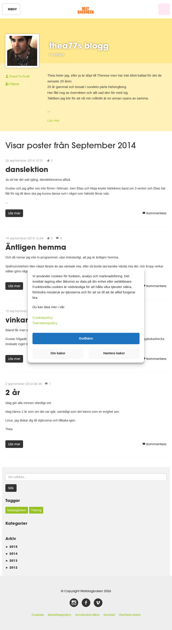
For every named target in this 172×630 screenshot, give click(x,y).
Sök (11, 488)
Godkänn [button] (86, 338)
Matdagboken (16, 510)
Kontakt (109, 615)
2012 (11, 567)
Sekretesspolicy (59, 615)
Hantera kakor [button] (114, 353)
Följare (12, 84)
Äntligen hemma (35, 247)
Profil (17, 76)
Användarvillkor (87, 615)
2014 (11, 553)
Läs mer (53, 120)
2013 (11, 560)
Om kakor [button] (58, 353)
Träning (36, 510)
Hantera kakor (130, 615)
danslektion (26, 169)
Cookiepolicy (42, 317)
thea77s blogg (79, 45)
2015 (11, 546)
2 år (12, 392)
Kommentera (154, 213)
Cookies (38, 615)
